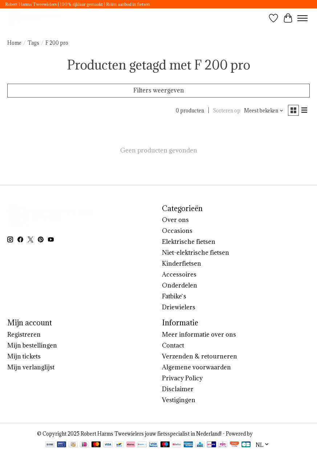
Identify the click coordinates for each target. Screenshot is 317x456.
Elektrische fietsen (188, 242)
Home (14, 43)
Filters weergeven (158, 90)
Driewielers (178, 307)
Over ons (175, 220)
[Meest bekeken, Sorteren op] (264, 110)
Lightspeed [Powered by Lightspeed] (267, 434)
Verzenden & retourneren (199, 356)
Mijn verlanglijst (30, 367)
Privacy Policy (182, 378)
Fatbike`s (174, 296)
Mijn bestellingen (32, 345)
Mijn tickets (24, 356)
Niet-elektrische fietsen (195, 253)
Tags (33, 43)
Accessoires (179, 274)
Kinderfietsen (181, 263)
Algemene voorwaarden (196, 367)
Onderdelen (179, 285)
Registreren (24, 334)
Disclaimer (178, 389)
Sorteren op (226, 110)
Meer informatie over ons (199, 334)
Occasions (177, 231)
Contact (173, 345)
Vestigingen (178, 400)
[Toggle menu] (302, 18)
